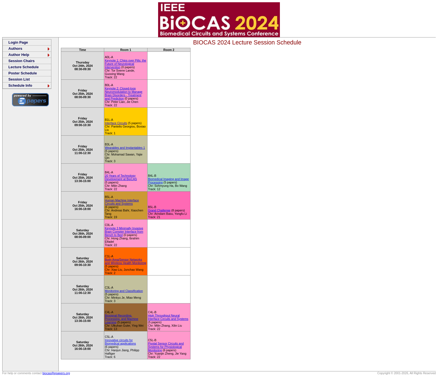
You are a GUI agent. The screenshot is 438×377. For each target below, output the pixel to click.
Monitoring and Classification (124, 291)
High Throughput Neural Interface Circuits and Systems (168, 317)
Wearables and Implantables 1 (125, 147)
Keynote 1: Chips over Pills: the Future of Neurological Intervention (125, 64)
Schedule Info (29, 85)
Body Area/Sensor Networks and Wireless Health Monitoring (125, 261)
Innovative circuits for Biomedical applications (120, 341)
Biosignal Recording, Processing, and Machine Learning (121, 319)
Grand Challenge (159, 210)
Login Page (18, 42)
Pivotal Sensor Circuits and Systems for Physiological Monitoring (166, 347)
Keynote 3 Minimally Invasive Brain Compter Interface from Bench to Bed (124, 232)
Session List (19, 79)
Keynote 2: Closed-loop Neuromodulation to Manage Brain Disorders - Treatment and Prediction (123, 93)
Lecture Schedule (23, 67)
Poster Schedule (22, 73)
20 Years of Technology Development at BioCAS (121, 177)
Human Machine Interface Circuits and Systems (122, 202)
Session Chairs (21, 61)
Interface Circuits (116, 123)
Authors (29, 48)
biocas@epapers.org (56, 373)
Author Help (29, 55)
